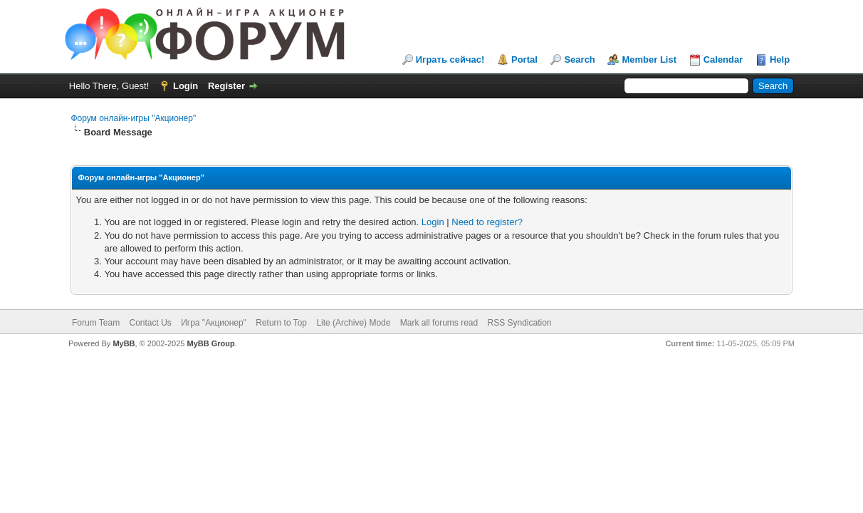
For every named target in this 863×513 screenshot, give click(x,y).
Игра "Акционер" (213, 323)
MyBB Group (210, 343)
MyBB (124, 343)
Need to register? (487, 222)
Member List (649, 59)
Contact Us (150, 323)
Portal (524, 59)
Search (579, 59)
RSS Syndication (520, 323)
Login (185, 86)
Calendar (723, 59)
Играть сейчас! (450, 59)
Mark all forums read (439, 323)
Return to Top (281, 323)
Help (780, 59)
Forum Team (96, 323)
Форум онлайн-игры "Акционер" (133, 118)
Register (226, 86)
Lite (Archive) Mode (353, 323)
